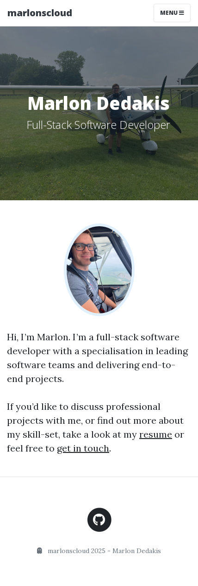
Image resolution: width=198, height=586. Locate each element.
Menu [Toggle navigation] (172, 13)
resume (155, 434)
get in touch (83, 448)
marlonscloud (39, 12)
